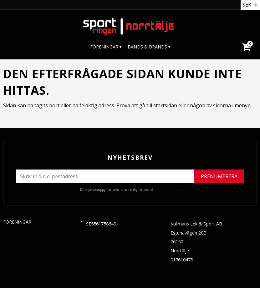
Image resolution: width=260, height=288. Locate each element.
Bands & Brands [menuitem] (147, 47)
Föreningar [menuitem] (104, 47)
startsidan (165, 105)
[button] (82, 221)
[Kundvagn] (246, 39)
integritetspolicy (167, 189)
